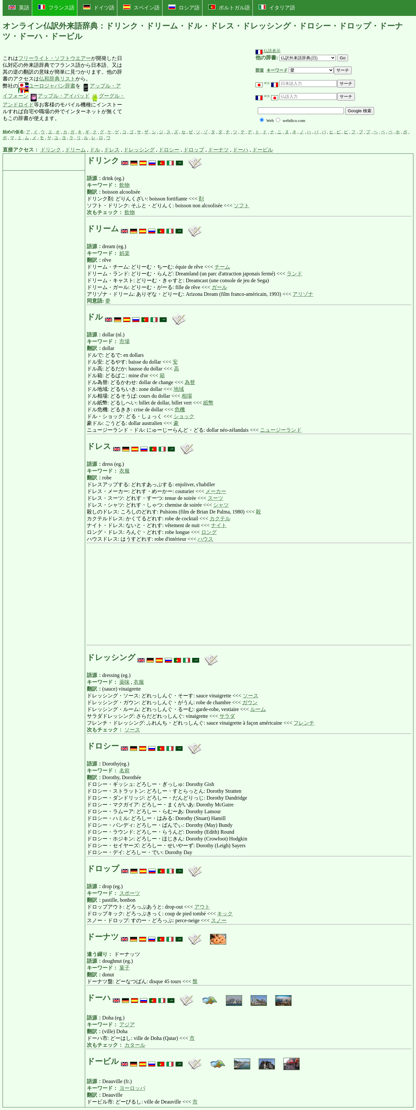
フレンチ (303, 723)
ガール (219, 287)
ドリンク (50, 149)
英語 (18, 7)
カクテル (220, 518)
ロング (209, 532)
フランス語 (56, 7)
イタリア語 (277, 7)
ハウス (205, 539)
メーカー (215, 491)
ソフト (241, 205)
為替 (190, 382)
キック (225, 913)
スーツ (215, 498)
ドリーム (75, 149)
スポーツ (129, 893)
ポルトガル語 (229, 7)
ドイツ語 (98, 7)
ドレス (112, 149)
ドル (95, 149)
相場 (187, 396)
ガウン (250, 702)
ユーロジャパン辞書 (46, 86)
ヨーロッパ (132, 1088)
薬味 (124, 682)
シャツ (221, 505)
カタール (134, 1045)
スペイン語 (141, 7)
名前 (124, 770)
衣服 (124, 471)
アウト (202, 907)
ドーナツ (218, 149)
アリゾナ (302, 294)
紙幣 (208, 402)
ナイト (219, 525)
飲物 (124, 185)
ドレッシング (139, 149)
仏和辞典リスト (57, 78)
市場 (124, 341)
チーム (222, 267)
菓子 (124, 968)
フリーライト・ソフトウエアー (54, 58)
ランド (294, 273)
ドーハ (240, 149)
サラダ (227, 716)
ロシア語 (184, 7)
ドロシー (169, 149)
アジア (127, 1024)
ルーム (258, 709)
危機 (180, 409)
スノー (219, 920)
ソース (250, 695)
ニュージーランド (281, 430)
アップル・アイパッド (60, 96)
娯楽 (124, 253)
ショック (184, 416)
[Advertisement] (174, 88)
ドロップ (193, 149)
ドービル (262, 149)
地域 (179, 389)
